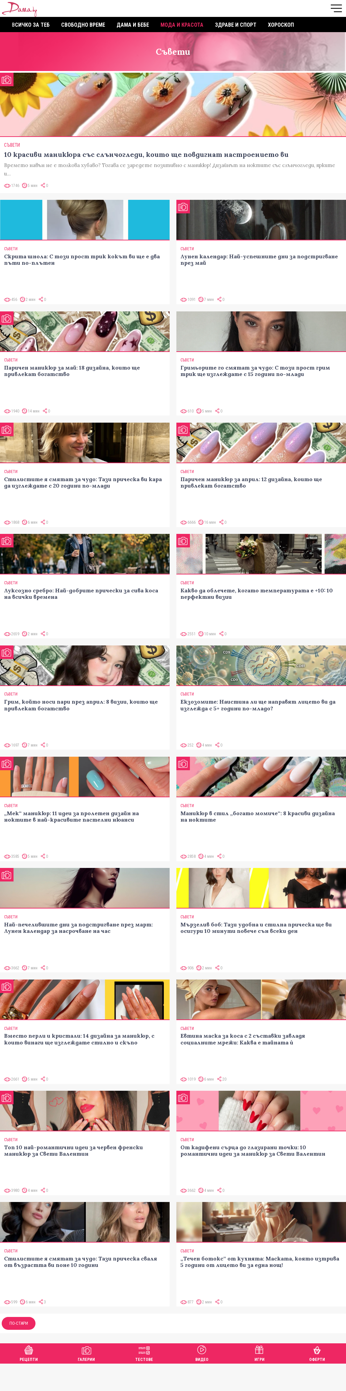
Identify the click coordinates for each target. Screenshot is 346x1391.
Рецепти (29, 1352)
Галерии (86, 1352)
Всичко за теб (31, 25)
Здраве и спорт (235, 25)
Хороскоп (281, 25)
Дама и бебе (133, 25)
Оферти (317, 1352)
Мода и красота (181, 25)
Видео (201, 1352)
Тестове (144, 1352)
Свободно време (83, 25)
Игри (259, 1352)
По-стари (18, 1323)
